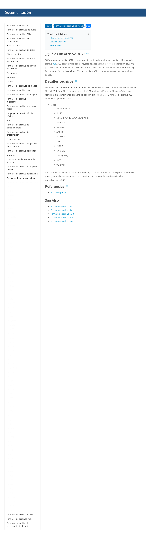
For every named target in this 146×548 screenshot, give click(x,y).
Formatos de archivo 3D (22, 25)
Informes (22, 155)
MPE (12, 350)
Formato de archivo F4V (62, 221)
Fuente (22, 81)
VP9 (11, 488)
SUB (11, 458)
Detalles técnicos (58, 41)
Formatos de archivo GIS (22, 90)
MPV (12, 363)
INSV (12, 286)
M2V (12, 307)
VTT (11, 493)
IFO (11, 281)
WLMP (12, 501)
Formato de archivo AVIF (62, 217)
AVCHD (13, 216)
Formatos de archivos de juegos (22, 85)
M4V (12, 316)
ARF (11, 208)
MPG (12, 359)
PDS (11, 398)
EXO (11, 247)
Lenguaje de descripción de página (22, 114)
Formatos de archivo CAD (22, 34)
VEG (11, 467)
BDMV (12, 225)
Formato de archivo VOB (62, 213)
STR (11, 454)
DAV (11, 234)
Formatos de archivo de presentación (22, 133)
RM (11, 424)
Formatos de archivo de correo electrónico (22, 67)
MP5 (12, 346)
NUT (12, 385)
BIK (11, 229)
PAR (11, 393)
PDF (22, 120)
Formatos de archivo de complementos (22, 126)
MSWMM (14, 368)
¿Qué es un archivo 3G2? (61, 38)
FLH (11, 260)
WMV (12, 506)
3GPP (12, 195)
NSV (11, 381)
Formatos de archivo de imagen (22, 94)
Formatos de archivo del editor (22, 150)
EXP (11, 251)
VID (11, 471)
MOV (12, 337)
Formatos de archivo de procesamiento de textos (22, 524)
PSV (11, 411)
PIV (11, 402)
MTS (12, 372)
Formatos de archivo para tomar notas (22, 107)
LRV (11, 298)
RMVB (12, 428)
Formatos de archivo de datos (22, 50)
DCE (11, 238)
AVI (11, 221)
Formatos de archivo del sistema (22, 173)
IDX (11, 277)
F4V (11, 255)
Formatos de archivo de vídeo (22, 178)
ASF (11, 212)
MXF (12, 376)
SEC (11, 445)
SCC (11, 441)
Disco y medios (22, 54)
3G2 (11, 186)
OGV (12, 389)
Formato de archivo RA (61, 206)
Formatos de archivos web (22, 519)
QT (11, 419)
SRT (11, 449)
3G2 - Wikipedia (58, 192)
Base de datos (22, 45)
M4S (12, 311)
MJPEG (13, 320)
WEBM (13, 497)
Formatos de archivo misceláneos (22, 100)
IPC (11, 290)
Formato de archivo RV (61, 210)
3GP (11, 191)
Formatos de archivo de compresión (22, 40)
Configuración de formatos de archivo (22, 160)
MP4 (12, 342)
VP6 (11, 480)
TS (11, 462)
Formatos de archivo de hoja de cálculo (22, 168)
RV (11, 432)
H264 (12, 268)
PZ (11, 415)
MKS (12, 329)
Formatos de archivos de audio (22, 29)
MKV (12, 333)
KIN (11, 294)
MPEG (12, 355)
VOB (12, 475)
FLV (11, 264)
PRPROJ (13, 406)
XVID (12, 510)
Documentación (18, 12)
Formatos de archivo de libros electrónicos (22, 60)
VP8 (11, 484)
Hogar (48, 25)
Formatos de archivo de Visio (22, 514)
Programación (22, 139)
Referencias (55, 45)
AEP (11, 199)
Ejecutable (22, 73)
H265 (12, 273)
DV (11, 242)
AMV (12, 204)
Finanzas (22, 77)
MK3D (12, 324)
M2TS (12, 303)
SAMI (12, 436)
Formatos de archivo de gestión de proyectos (22, 145)
